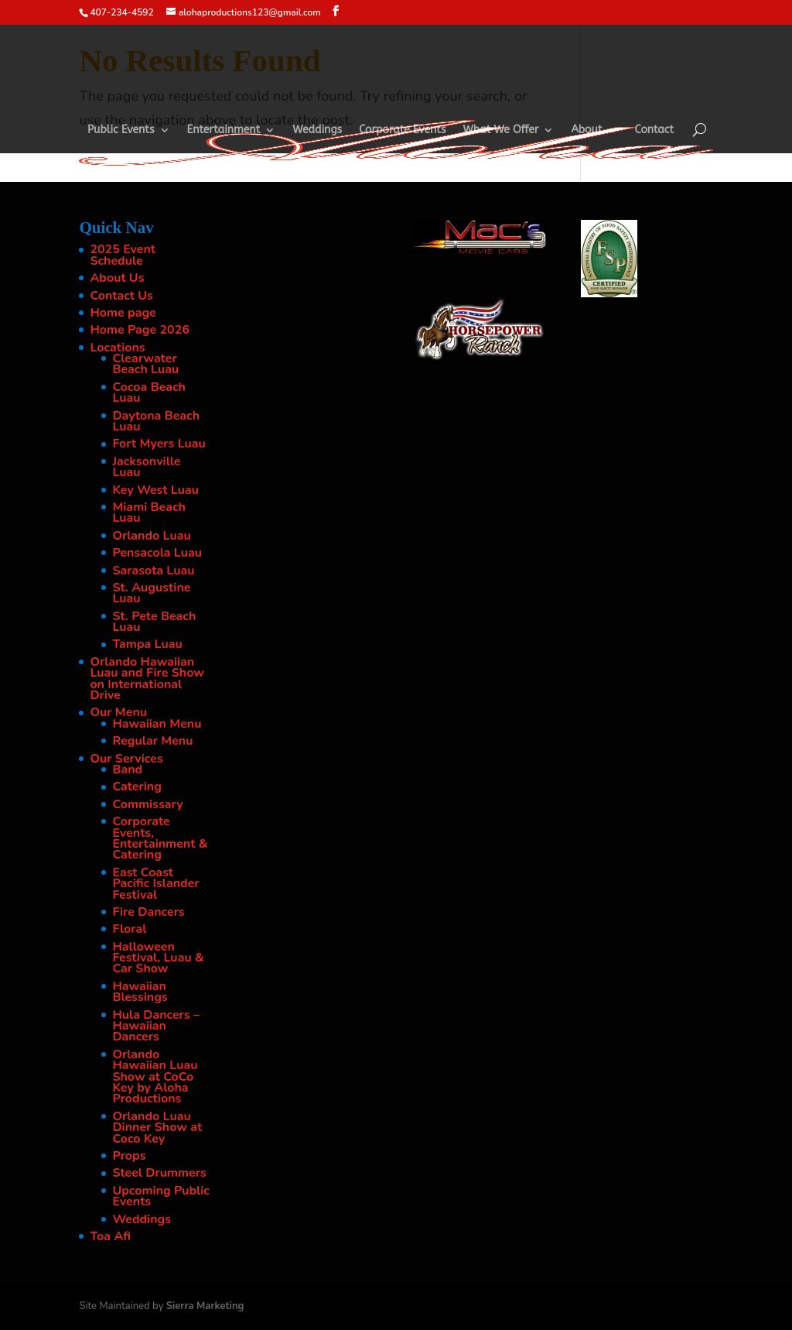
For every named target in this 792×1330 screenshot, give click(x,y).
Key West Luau (155, 490)
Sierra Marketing (205, 1306)
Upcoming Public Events (160, 1196)
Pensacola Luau (157, 552)
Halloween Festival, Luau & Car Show (157, 958)
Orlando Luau (151, 535)
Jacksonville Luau (146, 467)
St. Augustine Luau (151, 593)
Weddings (317, 130)
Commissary (147, 804)
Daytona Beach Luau (156, 421)
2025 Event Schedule (122, 255)
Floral (129, 929)
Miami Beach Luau (149, 512)
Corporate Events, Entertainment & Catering (159, 838)
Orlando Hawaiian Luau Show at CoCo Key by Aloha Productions (154, 1077)
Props (128, 1155)
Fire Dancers (148, 911)
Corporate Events (402, 130)
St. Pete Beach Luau (154, 622)
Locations (117, 347)
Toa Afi (110, 1236)
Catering (136, 786)
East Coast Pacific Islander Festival (155, 883)
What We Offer (501, 130)
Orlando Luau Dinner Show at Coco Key (157, 1127)
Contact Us (121, 295)
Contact (654, 130)
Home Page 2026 (139, 329)
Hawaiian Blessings (139, 992)
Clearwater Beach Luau (145, 364)
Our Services (126, 758)
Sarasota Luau (153, 570)
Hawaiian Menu (156, 723)
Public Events (121, 130)
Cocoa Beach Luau (149, 392)
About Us (117, 277)
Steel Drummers (159, 1172)
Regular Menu (152, 740)
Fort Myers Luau (158, 443)
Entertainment (224, 130)
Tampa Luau (147, 644)
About (586, 130)
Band (127, 769)
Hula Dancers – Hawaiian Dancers (156, 1026)
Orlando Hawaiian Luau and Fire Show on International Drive (147, 678)
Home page (122, 312)
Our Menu (118, 712)
